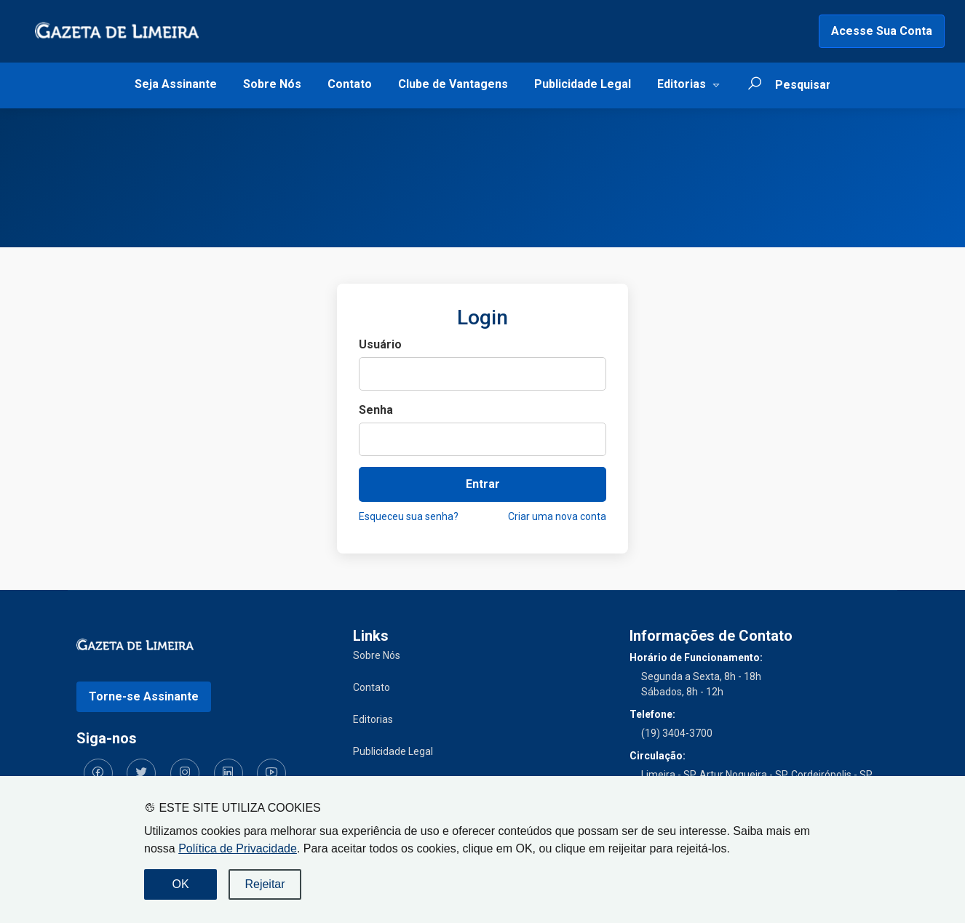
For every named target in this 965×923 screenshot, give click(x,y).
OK (180, 884)
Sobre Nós (272, 84)
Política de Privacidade (237, 848)
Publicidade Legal (582, 84)
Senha (376, 410)
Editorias (681, 84)
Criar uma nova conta (557, 516)
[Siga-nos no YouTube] (236, 765)
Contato (349, 84)
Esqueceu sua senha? (408, 516)
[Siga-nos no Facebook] (91, 765)
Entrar (483, 484)
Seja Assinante (176, 84)
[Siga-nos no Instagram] (163, 765)
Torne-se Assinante (144, 689)
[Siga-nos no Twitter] (127, 765)
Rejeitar (265, 884)
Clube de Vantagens (453, 84)
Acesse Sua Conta (881, 31)
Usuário (380, 344)
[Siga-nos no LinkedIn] (200, 765)
